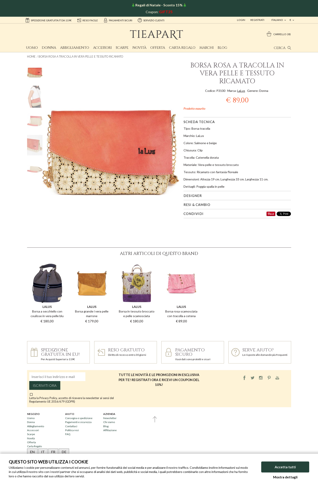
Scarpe (122, 47)
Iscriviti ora (45, 385)
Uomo (32, 47)
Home (31, 56)
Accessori (102, 47)
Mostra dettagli (285, 477)
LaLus (241, 91)
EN (32, 452)
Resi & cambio (197, 205)
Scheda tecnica (199, 122)
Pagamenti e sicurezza (78, 422)
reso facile (87, 20)
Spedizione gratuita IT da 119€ (48, 20)
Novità (139, 47)
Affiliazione (110, 430)
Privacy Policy (48, 398)
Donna (49, 47)
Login (241, 20)
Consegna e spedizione (78, 418)
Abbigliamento (74, 47)
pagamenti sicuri (117, 20)
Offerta (157, 47)
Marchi (206, 47)
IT (43, 452)
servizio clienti (151, 20)
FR (53, 452)
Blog (222, 47)
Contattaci (71, 426)
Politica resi (72, 430)
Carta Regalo (182, 47)
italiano (277, 20)
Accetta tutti (285, 467)
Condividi (194, 214)
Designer (193, 196)
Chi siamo (109, 422)
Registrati (257, 20)
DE (64, 452)
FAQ (67, 434)
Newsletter (110, 418)
